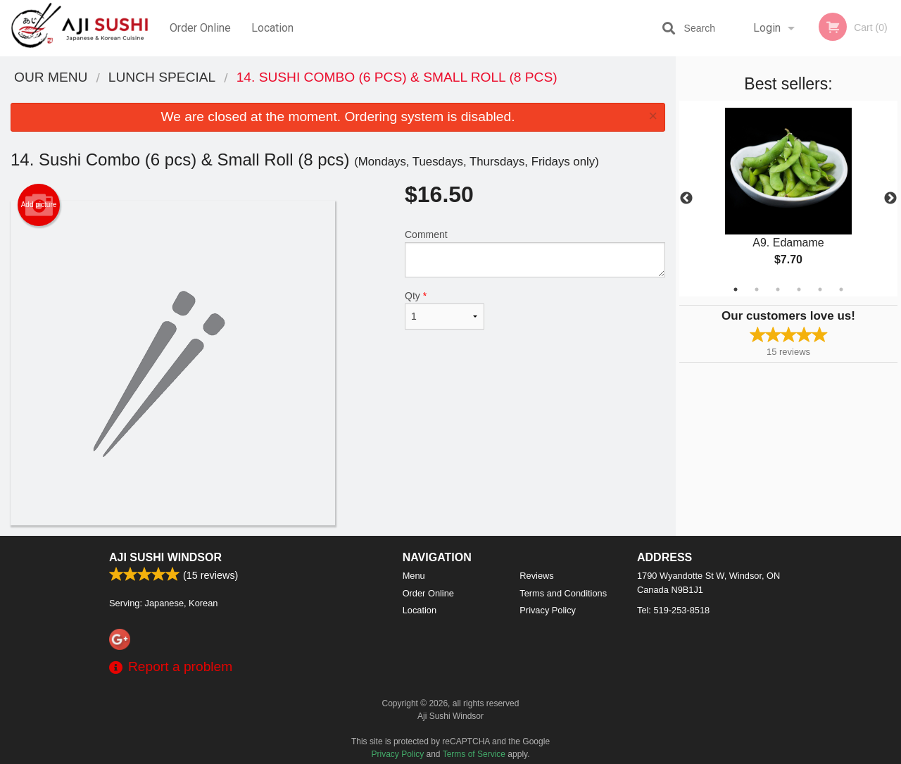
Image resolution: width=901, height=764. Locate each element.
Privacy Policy (547, 610)
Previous (686, 199)
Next (890, 199)
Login (767, 28)
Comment (535, 253)
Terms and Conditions (563, 593)
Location (272, 28)
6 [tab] (841, 289)
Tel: (673, 610)
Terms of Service (474, 754)
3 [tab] (778, 289)
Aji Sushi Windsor (165, 557)
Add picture (39, 205)
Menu (414, 575)
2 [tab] (757, 289)
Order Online (200, 28)
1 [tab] (736, 289)
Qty (444, 310)
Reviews (536, 575)
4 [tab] (799, 289)
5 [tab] (820, 289)
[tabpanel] (788, 198)
